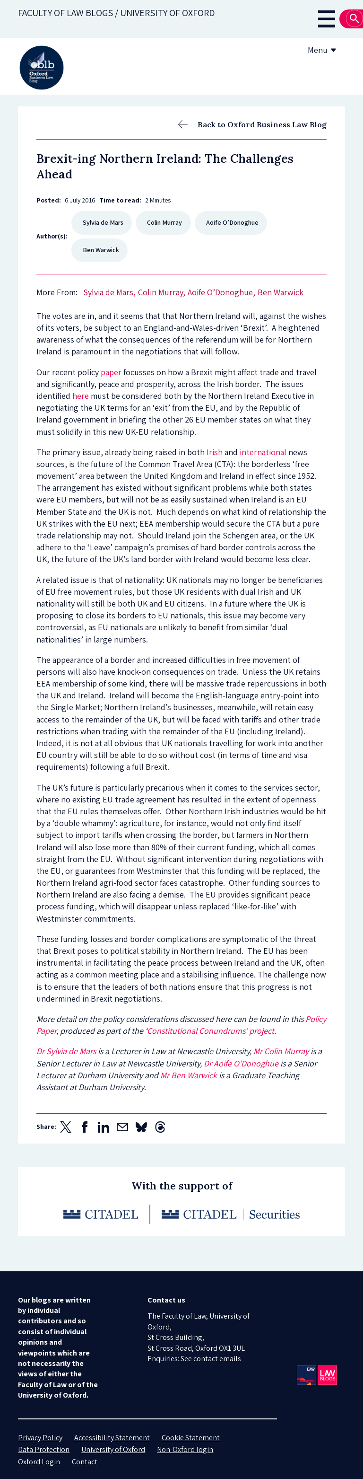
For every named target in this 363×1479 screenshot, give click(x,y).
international (263, 452)
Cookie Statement (191, 1438)
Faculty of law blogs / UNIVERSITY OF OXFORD (116, 13)
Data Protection (43, 1449)
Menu (323, 50)
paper (111, 372)
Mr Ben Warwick (188, 1075)
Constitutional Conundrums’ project (210, 1030)
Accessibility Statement (112, 1438)
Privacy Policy (40, 1438)
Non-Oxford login (185, 1449)
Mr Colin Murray (281, 1051)
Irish (215, 452)
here (80, 395)
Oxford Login (39, 1462)
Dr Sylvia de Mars (66, 1051)
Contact (84, 1462)
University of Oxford (113, 1449)
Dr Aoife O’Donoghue (240, 1063)
